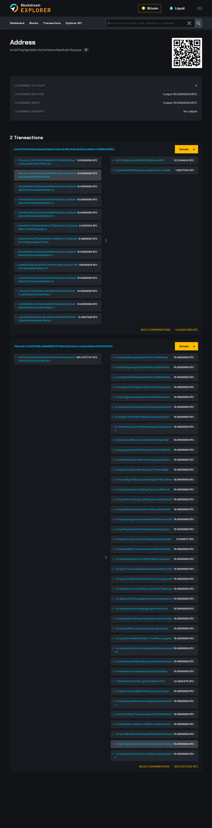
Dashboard (17, 23)
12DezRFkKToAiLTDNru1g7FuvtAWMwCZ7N (140, 681)
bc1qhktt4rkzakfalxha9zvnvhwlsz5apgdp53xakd (143, 459)
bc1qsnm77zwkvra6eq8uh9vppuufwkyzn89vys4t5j (144, 568)
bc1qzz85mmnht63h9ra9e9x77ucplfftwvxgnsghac (144, 638)
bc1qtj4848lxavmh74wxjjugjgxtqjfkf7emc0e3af (142, 608)
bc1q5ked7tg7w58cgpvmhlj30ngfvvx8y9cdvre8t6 (144, 618)
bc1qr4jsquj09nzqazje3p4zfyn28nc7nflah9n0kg (141, 357)
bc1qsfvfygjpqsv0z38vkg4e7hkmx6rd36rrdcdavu (142, 397)
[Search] (146, 23)
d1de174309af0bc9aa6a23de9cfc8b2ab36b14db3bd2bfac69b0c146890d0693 (64, 149)
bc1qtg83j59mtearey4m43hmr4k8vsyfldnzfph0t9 (143, 509)
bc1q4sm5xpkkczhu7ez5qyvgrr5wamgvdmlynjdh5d (143, 406)
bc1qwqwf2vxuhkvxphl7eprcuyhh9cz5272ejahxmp (144, 588)
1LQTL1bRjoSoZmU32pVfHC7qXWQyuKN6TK (140, 160)
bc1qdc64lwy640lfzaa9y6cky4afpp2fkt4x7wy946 (142, 170)
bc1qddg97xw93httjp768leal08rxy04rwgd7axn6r (142, 416)
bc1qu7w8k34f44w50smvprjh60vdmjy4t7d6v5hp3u (144, 734)
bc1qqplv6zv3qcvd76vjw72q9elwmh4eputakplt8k (143, 539)
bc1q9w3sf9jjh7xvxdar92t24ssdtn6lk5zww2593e (143, 549)
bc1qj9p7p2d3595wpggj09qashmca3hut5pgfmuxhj (144, 598)
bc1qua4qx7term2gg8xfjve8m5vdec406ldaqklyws (143, 387)
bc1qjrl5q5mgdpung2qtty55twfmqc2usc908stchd (142, 367)
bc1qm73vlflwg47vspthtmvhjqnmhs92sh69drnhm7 (144, 714)
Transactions (52, 23)
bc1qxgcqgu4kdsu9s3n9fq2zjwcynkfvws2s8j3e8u (143, 449)
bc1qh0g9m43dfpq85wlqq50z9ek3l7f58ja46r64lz (142, 377)
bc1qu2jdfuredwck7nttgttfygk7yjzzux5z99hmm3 (142, 489)
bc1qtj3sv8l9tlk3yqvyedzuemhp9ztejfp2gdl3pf (142, 628)
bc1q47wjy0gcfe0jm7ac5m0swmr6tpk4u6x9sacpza (144, 743)
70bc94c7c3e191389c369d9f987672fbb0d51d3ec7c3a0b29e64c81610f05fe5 (63, 346)
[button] (86, 50)
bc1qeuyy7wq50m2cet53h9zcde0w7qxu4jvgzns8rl (144, 578)
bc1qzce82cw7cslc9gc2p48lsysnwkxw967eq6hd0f (144, 499)
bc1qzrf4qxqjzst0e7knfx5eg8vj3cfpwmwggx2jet (142, 529)
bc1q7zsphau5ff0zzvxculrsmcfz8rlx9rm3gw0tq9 (141, 439)
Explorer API (73, 23)
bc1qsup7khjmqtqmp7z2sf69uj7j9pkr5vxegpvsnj (143, 559)
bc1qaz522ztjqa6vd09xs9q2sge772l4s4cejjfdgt (141, 469)
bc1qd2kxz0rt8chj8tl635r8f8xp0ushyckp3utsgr (142, 691)
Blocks (33, 23)
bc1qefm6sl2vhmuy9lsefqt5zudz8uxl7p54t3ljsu (142, 671)
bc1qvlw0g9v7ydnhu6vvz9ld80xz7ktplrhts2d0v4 (143, 724)
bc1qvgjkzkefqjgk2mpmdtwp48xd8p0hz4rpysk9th (144, 519)
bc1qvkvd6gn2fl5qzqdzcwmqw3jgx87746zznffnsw (144, 479)
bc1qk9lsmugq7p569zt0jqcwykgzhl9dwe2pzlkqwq (144, 661)
